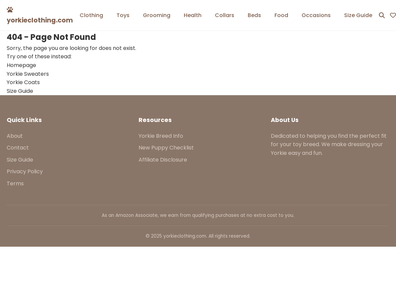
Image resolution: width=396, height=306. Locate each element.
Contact (18, 147)
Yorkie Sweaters (28, 74)
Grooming (156, 15)
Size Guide (358, 15)
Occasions (316, 15)
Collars (224, 15)
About (15, 136)
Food (281, 15)
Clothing (91, 15)
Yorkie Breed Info (161, 136)
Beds (254, 15)
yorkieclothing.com (40, 15)
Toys (123, 15)
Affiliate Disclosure (163, 160)
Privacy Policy (25, 171)
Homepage (21, 65)
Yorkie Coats (23, 82)
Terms (15, 183)
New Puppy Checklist (166, 147)
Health (193, 15)
